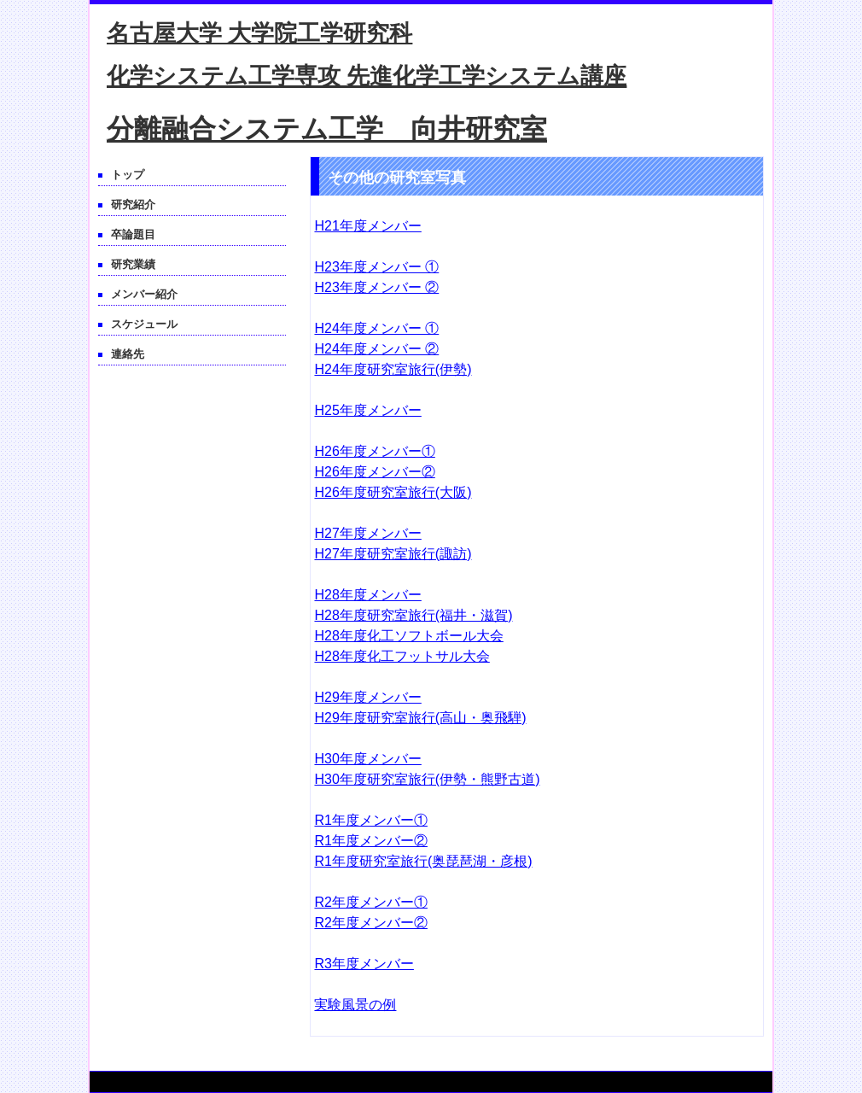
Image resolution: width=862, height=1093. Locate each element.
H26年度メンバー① (374, 451)
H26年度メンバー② (374, 472)
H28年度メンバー (367, 594)
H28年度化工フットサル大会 (401, 656)
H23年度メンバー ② (376, 287)
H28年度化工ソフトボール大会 (408, 635)
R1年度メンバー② (370, 840)
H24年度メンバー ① (376, 328)
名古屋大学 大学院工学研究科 (259, 33)
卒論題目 (133, 234)
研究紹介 (133, 204)
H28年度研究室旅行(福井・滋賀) (413, 615)
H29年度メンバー (367, 697)
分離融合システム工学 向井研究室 (327, 129)
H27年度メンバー (367, 533)
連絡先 (127, 354)
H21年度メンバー (367, 226)
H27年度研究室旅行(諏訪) (392, 553)
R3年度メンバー (363, 963)
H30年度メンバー (367, 758)
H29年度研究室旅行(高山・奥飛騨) (420, 717)
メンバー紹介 (144, 294)
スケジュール (144, 324)
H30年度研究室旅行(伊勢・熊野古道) (426, 779)
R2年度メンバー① (370, 902)
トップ (127, 174)
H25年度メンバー (367, 410)
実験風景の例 (355, 1004)
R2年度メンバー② (370, 922)
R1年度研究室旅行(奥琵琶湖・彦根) (423, 861)
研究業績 (133, 264)
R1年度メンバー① (370, 820)
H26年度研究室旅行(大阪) (392, 492)
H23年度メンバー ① (376, 267)
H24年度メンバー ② (376, 349)
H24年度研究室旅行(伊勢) (392, 369)
